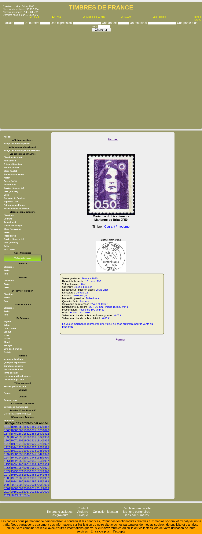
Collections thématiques (16, 407)
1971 (46, 467)
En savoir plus (100, 531)
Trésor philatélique (13, 164)
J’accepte (118, 531)
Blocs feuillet (10, 171)
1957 (46, 460)
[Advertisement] (44, 79)
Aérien (7, 178)
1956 (39, 460)
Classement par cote (14, 379)
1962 (33, 464)
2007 (7, 488)
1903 (46, 437)
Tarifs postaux (11, 373)
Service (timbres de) (14, 188)
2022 (14, 495)
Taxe (6, 274)
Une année (110, 22)
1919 (27, 443)
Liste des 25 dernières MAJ (17, 414)
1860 (39, 426)
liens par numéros (137, 515)
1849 (7, 426)
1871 (33, 430)
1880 (20, 433)
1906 (7, 440)
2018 (33, 491)
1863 (7, 430)
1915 (46, 440)
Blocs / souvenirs (12, 229)
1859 (33, 426)
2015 (14, 491)
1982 (27, 474)
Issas (6, 335)
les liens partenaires (136, 511)
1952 (14, 460)
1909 (27, 440)
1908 (20, 440)
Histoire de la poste (13, 369)
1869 (20, 430)
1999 (46, 481)
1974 (20, 471)
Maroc (7, 338)
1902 (39, 437)
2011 (33, 488)
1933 (27, 450)
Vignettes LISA (11, 202)
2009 (20, 488)
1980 (14, 474)
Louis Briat (101, 289)
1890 (39, 433)
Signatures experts (13, 366)
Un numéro (32, 22)
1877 (7, 433)
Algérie (7, 321)
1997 (33, 481)
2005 (39, 484)
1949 (39, 457)
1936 (46, 450)
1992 (46, 478)
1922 (46, 443)
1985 (46, 474)
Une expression (62, 22)
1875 (39, 430)
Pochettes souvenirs (14, 174)
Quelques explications (15, 362)
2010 (27, 488)
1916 (7, 443)
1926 (27, 447)
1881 (27, 433)
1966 (14, 467)
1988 (20, 478)
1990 (33, 478)
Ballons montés (11, 167)
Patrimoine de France (14, 205)
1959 (14, 464)
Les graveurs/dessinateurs (17, 376)
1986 (7, 478)
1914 (39, 440)
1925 (20, 447)
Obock (7, 342)
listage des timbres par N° (17, 143)
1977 (39, 471)
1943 (46, 454)
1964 (46, 464)
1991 (39, 478)
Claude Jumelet (82, 286)
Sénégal (8, 345)
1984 (39, 474)
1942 (39, 454)
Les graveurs (59, 515)
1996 (27, 481)
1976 (33, 471)
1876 (46, 430)
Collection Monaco (105, 511)
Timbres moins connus (22, 258)
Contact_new (10, 400)
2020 (46, 491)
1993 (7, 481)
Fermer (113, 139)
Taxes (6, 287)
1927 (33, 447)
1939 (20, 454)
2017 (27, 491)
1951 (7, 460)
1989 (27, 478)
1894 (14, 437)
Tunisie (7, 352)
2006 (46, 484)
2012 (39, 488)
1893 (7, 437)
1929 (46, 447)
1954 (27, 460)
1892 (46, 433)
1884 (33, 433)
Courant (8, 219)
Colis (6, 195)
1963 (39, 464)
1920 (33, 443)
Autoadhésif (10, 161)
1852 (20, 426)
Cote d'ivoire (10, 328)
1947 (27, 457)
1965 (7, 467)
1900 (27, 437)
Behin (6, 325)
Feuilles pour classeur (15, 386)
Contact (8, 393)
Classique (9, 215)
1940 (27, 454)
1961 (27, 464)
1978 (46, 471)
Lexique (82, 515)
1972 (7, 471)
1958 (7, 464)
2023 (20, 495)
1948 (33, 457)
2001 (14, 484)
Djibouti (8, 332)
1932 (20, 450)
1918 (20, 443)
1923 (7, 447)
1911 (33, 440)
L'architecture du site (137, 508)
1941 (33, 454)
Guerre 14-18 (10, 181)
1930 (7, 450)
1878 (14, 433)
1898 (20, 437)
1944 (7, 457)
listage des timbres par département (22, 150)
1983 (33, 474)
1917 (14, 443)
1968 (27, 467)
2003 (27, 484)
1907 (14, 440)
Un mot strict (139, 22)
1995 (20, 481)
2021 (7, 495)
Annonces (9, 420)
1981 (20, 474)
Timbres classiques (59, 511)
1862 (46, 426)
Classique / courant (13, 157)
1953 (20, 460)
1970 (39, 467)
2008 (14, 488)
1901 (33, 437)
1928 (39, 447)
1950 (46, 457)
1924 (14, 447)
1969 (33, 467)
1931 (14, 450)
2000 (7, 484)
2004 (33, 484)
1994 (14, 481)
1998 (39, 481)
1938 (14, 454)
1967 (20, 467)
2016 (20, 491)
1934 (33, 450)
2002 (20, 484)
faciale (9, 22)
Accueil (7, 137)
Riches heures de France (16, 208)
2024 (27, 495)
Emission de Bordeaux (15, 198)
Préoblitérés (10, 184)
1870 (27, 430)
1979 (7, 474)
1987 (14, 478)
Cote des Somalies (13, 349)
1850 (14, 426)
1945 (14, 457)
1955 (33, 460)
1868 (14, 430)
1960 (20, 464)
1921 (39, 443)
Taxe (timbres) (11, 191)
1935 (39, 450)
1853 (27, 426)
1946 (20, 457)
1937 (7, 454)
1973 (14, 471)
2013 (46, 488)
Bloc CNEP (9, 249)
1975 (27, 471)
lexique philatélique (13, 359)
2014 (7, 491)
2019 (39, 491)
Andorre (82, 511)
